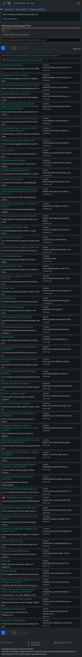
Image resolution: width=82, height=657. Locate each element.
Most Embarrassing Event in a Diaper (24, 60)
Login (30, 3)
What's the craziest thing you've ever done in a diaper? (32, 56)
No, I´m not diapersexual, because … (57, 396)
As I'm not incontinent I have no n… (57, 96)
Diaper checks (9, 571)
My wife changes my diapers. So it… (57, 519)
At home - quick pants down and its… (57, 573)
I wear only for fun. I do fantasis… (56, 87)
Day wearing (8, 150)
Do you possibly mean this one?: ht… (57, 67)
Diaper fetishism (21, 9)
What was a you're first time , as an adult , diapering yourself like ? (19, 590)
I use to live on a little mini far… (55, 239)
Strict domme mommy (13, 307)
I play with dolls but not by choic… (56, 563)
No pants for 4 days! (12, 237)
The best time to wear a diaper (17, 599)
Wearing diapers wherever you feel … (57, 319)
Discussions (19, 3)
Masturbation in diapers (14, 160)
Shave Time (7, 288)
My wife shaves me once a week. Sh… (57, 290)
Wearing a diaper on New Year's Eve (19, 216)
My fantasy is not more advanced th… (57, 386)
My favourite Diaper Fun (37, 9)
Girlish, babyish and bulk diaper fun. (19, 489)
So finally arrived (49, 258)
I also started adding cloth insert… (56, 329)
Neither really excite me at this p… (56, 191)
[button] (26, 48)
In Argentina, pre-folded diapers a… (57, 592)
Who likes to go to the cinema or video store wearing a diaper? (21, 441)
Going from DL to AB (12, 266)
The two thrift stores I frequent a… (56, 130)
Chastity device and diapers (19, 498)
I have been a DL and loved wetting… (57, 163)
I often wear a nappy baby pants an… (57, 543)
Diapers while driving (12, 541)
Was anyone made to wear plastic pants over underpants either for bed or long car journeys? (20, 106)
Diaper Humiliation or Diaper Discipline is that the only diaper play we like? (20, 428)
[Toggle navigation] (4, 3)
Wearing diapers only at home (16, 317)
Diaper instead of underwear (16, 94)
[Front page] (1, 9)
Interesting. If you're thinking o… (56, 467)
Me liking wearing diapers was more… (58, 479)
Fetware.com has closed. (14, 609)
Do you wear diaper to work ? (16, 403)
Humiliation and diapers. (14, 620)
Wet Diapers (8, 337)
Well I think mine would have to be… (57, 349)
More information (10, 18)
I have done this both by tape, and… (57, 173)
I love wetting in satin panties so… (56, 120)
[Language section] (78, 3)
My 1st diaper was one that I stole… (57, 278)
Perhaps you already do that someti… (57, 153)
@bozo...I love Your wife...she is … (56, 454)
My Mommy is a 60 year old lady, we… (58, 416)
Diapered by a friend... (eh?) (15, 227)
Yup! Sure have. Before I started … (56, 206)
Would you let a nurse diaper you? (18, 141)
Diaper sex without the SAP (15, 170)
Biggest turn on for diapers (15, 75)
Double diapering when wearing (17, 327)
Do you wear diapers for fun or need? (20, 85)
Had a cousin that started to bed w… (57, 106)
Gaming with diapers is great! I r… (56, 373)
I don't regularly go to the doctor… (56, 143)
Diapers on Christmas (12, 179)
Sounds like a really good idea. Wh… (57, 500)
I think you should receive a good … (57, 300)
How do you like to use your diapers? (20, 118)
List (4, 30)
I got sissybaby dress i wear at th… (56, 268)
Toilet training (8, 298)
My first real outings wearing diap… (57, 442)
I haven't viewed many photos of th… (57, 249)
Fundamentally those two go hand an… (58, 428)
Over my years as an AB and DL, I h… (57, 491)
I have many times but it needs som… (57, 531)
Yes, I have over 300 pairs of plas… (56, 361)
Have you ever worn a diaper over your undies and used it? (21, 581)
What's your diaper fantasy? (15, 384)
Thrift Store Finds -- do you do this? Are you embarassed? (19, 129)
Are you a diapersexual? (14, 393)
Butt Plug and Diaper (12, 65)
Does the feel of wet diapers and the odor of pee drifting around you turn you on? (20, 191)
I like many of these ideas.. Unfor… (56, 553)
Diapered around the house (15, 551)
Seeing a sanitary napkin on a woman (20, 247)
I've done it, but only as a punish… (56, 582)
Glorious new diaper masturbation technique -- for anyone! (19, 465)
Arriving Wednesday (11, 256)
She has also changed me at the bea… (58, 623)
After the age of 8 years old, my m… (57, 181)
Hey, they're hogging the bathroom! (19, 508)
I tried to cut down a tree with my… (56, 229)
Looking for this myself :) (52, 309)
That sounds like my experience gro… (57, 510)
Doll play (6, 561)
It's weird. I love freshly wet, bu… (56, 339)
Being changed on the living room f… (57, 77)
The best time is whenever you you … (57, 601)
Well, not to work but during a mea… (57, 406)
